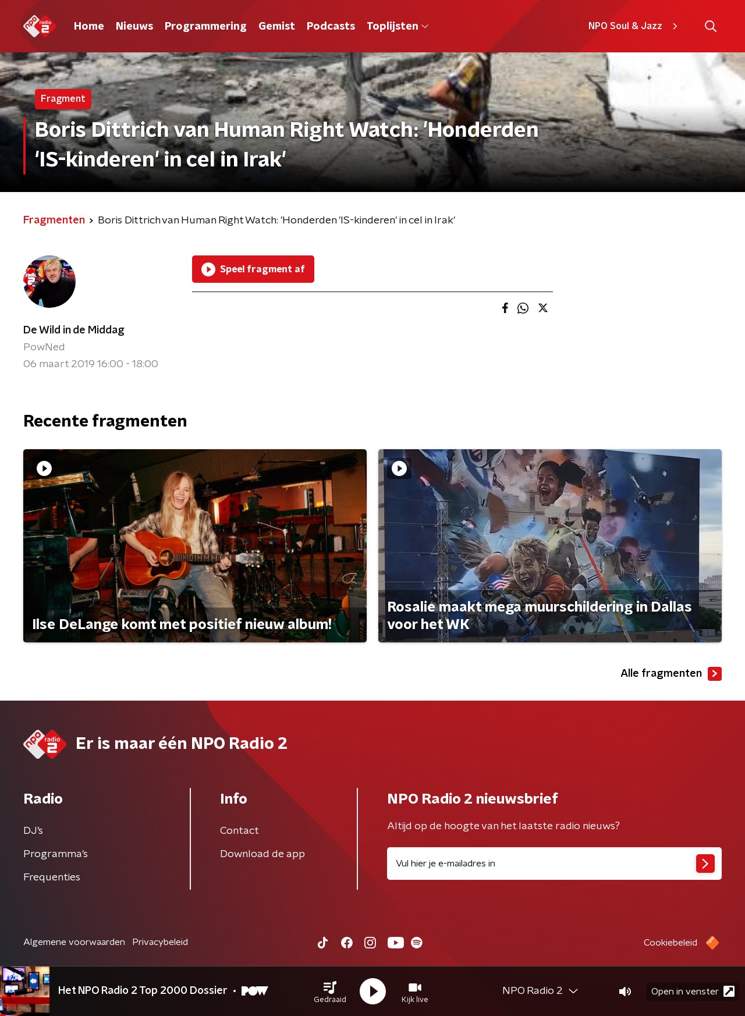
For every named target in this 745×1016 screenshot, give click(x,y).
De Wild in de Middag (74, 330)
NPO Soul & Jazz (634, 26)
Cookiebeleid (670, 942)
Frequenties (51, 877)
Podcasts (331, 27)
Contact (239, 831)
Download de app (262, 854)
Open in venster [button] (693, 991)
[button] (330, 991)
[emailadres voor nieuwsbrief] (554, 863)
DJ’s (33, 831)
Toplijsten (397, 27)
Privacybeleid (160, 942)
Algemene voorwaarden (74, 942)
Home (89, 27)
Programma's (55, 854)
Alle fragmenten (671, 674)
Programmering (206, 27)
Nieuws (134, 27)
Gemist (276, 27)
